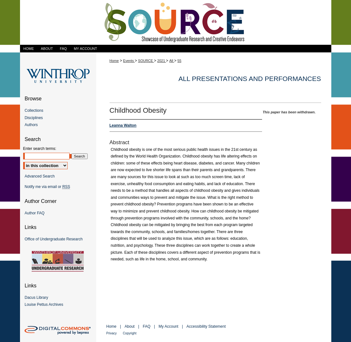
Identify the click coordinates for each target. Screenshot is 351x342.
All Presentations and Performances (250, 78)
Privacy (111, 333)
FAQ (146, 326)
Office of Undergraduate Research (54, 239)
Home (114, 61)
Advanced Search (40, 176)
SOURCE (146, 61)
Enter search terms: (40, 148)
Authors (31, 125)
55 (179, 61)
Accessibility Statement (206, 326)
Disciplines (34, 118)
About (129, 326)
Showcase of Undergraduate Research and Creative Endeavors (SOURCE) (175, 22)
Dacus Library (36, 297)
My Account (168, 326)
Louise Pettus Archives (44, 304)
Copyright (130, 333)
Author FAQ (35, 213)
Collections (34, 110)
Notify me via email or (47, 186)
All (171, 61)
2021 (161, 61)
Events (129, 61)
